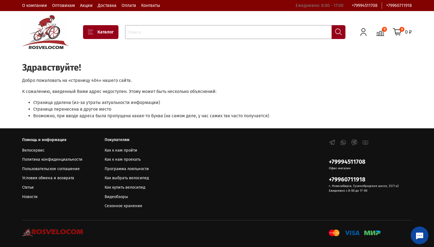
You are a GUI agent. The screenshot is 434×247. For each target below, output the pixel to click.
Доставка (107, 5)
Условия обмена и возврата (48, 178)
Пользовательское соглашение (51, 169)
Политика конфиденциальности (52, 159)
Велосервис (33, 150)
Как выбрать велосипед (127, 178)
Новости (30, 196)
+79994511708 (365, 5)
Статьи (28, 187)
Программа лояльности (127, 169)
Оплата (129, 5)
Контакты (150, 5)
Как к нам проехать (123, 159)
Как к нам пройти (121, 150)
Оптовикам (63, 5)
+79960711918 (399, 5)
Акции (86, 5)
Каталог (101, 32)
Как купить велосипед (125, 187)
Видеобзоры (116, 196)
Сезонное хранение (123, 206)
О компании (34, 5)
